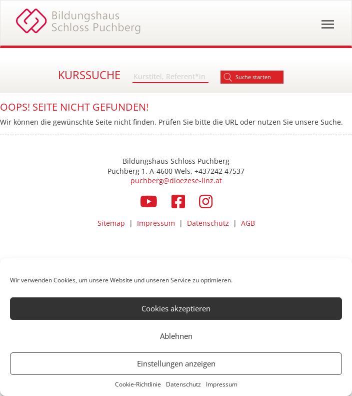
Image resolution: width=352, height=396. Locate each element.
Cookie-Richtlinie (138, 384)
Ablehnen (176, 336)
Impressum (222, 384)
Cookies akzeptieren (176, 308)
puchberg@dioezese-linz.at (176, 180)
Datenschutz (183, 384)
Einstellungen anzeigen (176, 363)
